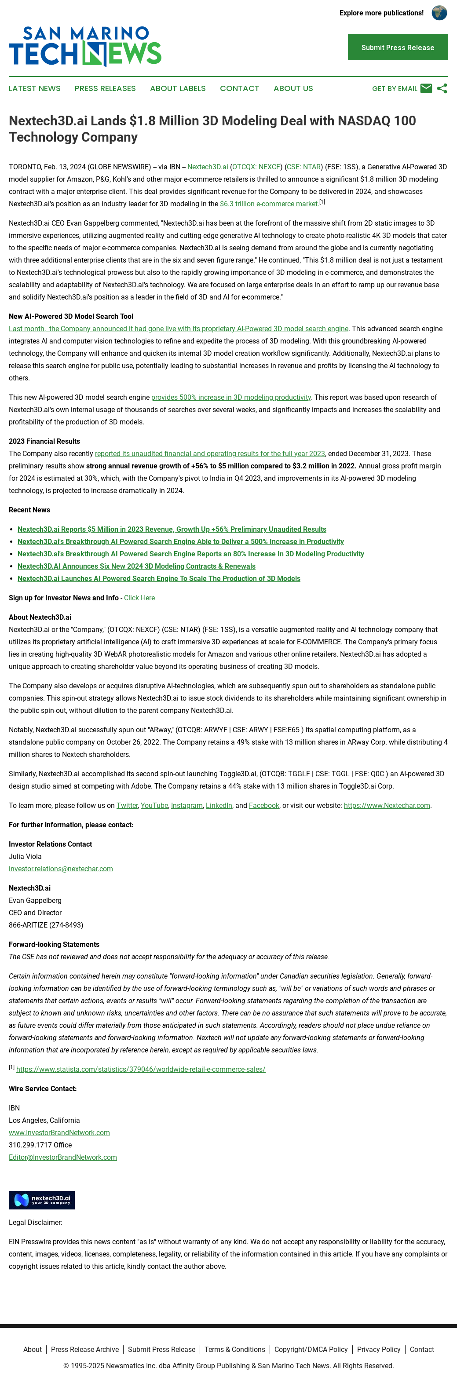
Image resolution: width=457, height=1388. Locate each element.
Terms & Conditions (235, 1349)
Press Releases (105, 88)
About (32, 1349)
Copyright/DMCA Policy (311, 1349)
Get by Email (402, 88)
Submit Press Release (161, 1349)
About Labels (178, 88)
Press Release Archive (85, 1349)
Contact (240, 88)
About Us (293, 88)
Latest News (35, 88)
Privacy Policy (379, 1349)
